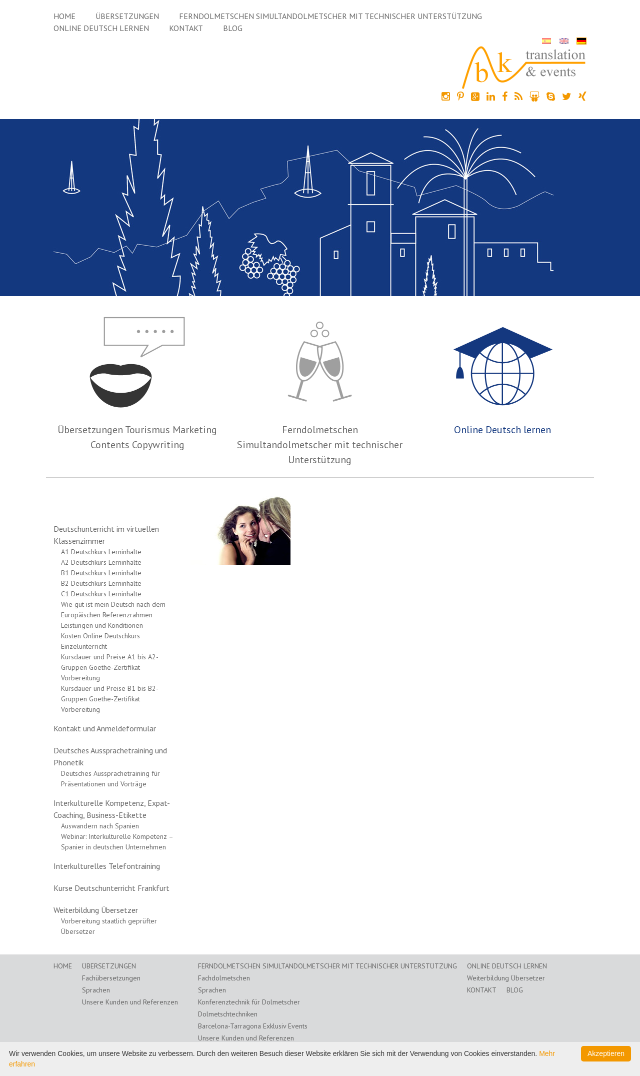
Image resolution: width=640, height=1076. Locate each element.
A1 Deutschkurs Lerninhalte (101, 551)
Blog (232, 28)
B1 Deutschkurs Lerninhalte (101, 572)
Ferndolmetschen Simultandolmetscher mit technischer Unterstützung (330, 16)
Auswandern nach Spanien (100, 825)
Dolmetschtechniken (228, 1013)
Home (65, 16)
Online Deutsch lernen (101, 28)
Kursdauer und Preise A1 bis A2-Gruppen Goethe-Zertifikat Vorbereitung (109, 667)
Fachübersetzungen (111, 977)
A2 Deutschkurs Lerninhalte (101, 562)
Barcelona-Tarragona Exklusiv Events (253, 1025)
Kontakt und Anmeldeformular (105, 728)
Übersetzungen (127, 16)
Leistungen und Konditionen (102, 625)
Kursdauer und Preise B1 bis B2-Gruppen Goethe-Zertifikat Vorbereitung (109, 699)
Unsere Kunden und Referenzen (130, 1001)
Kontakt (186, 28)
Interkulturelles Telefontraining (107, 866)
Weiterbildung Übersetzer (96, 910)
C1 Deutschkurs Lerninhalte (101, 593)
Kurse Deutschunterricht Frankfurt (112, 888)
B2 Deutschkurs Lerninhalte (101, 583)
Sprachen (96, 989)
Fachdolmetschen (224, 977)
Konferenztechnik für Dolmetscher (249, 1001)
